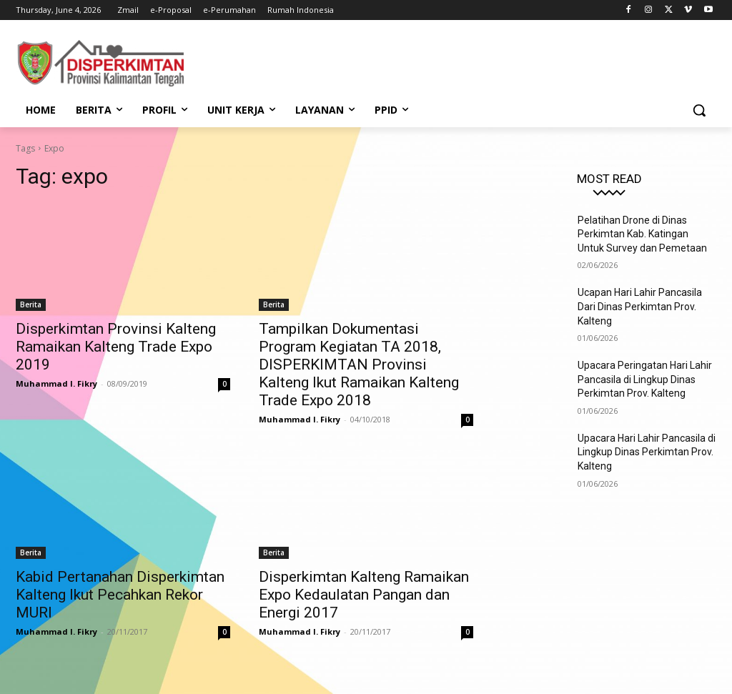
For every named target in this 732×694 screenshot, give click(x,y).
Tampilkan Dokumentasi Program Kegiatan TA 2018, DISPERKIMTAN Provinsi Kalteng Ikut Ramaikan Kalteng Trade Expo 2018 (359, 364)
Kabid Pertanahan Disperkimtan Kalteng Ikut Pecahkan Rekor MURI (120, 594)
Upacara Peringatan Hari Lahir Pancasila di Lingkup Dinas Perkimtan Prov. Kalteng (645, 379)
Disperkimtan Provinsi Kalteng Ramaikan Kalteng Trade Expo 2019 (116, 346)
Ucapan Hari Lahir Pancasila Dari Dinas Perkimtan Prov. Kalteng (640, 306)
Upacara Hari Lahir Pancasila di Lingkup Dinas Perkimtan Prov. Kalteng (647, 452)
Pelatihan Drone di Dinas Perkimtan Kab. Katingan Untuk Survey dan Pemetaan (642, 234)
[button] (699, 110)
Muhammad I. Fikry (56, 383)
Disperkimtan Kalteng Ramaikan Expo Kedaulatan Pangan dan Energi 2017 (364, 594)
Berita (30, 304)
